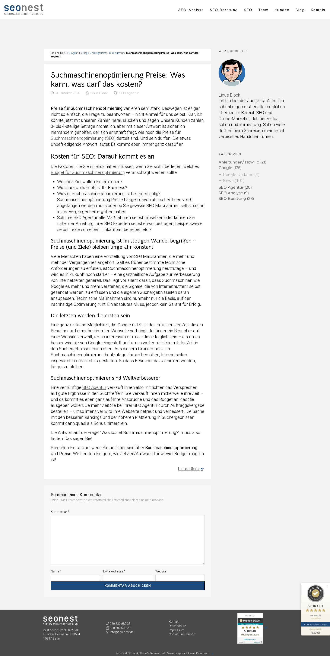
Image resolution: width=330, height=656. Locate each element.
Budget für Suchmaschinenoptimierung (88, 172)
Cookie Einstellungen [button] (183, 634)
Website (160, 571)
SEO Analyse (231, 193)
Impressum (176, 630)
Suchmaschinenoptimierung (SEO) (83, 138)
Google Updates (238, 174)
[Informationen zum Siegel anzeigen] (315, 631)
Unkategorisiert (98, 52)
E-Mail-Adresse (114, 571)
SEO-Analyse (191, 10)
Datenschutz (177, 626)
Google (225, 167)
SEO (248, 10)
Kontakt (318, 10)
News (228, 180)
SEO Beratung (224, 10)
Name (56, 571)
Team (263, 10)
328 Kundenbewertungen (315, 624)
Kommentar (60, 511)
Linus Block (99, 93)
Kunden (282, 10)
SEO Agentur (73, 52)
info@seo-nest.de (121, 632)
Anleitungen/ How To (239, 162)
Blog (300, 10)
